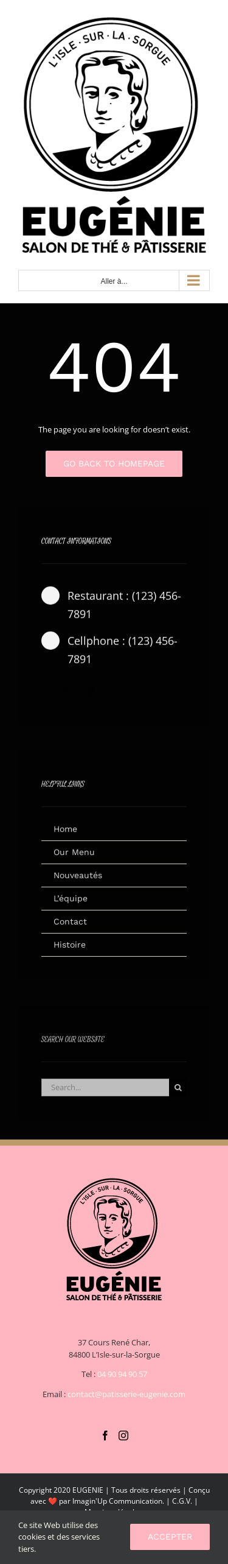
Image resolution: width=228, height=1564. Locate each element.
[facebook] (46, 696)
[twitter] (68, 696)
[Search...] (105, 1093)
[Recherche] (178, 1093)
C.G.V (181, 1501)
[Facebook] (105, 1435)
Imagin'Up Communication (117, 1501)
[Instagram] (123, 1435)
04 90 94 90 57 (122, 1373)
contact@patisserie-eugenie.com (126, 1394)
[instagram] (90, 696)
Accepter (170, 1536)
